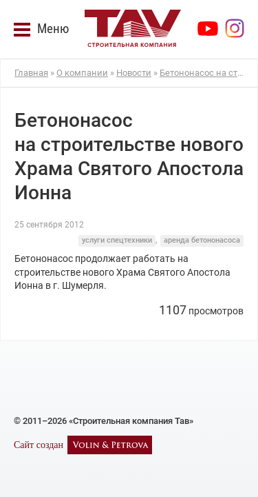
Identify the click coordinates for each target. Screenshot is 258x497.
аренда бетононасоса (202, 240)
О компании (82, 73)
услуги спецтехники (117, 240)
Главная (31, 73)
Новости (133, 73)
